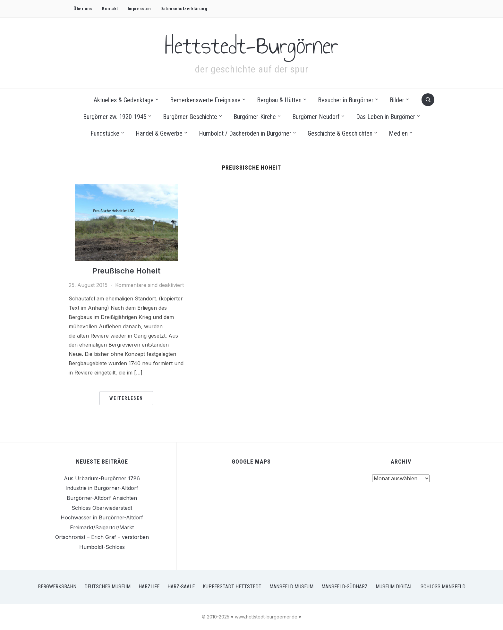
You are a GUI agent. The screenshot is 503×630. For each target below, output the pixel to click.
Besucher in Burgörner (345, 100)
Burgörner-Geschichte (190, 117)
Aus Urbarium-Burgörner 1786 (102, 478)
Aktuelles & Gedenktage (124, 100)
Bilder (397, 100)
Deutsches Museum (107, 587)
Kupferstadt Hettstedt (232, 587)
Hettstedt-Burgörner (251, 45)
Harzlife (149, 587)
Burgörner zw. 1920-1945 (115, 117)
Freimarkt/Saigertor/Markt (102, 527)
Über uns (82, 8)
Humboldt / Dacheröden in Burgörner (245, 133)
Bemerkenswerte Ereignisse (205, 100)
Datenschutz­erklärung (183, 8)
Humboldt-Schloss (102, 547)
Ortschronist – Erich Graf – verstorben (102, 537)
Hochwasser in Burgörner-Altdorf (102, 517)
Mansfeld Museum (291, 587)
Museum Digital (394, 587)
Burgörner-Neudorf (316, 117)
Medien (398, 133)
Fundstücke (104, 133)
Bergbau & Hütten (279, 100)
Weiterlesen (126, 398)
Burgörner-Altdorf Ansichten (102, 498)
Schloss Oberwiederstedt (102, 508)
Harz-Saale (181, 587)
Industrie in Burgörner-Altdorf (101, 488)
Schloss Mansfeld (443, 587)
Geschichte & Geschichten (340, 133)
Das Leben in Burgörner (385, 117)
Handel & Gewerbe (159, 133)
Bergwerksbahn (57, 587)
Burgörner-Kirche (255, 117)
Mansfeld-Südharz (344, 587)
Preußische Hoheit (126, 270)
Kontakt (110, 8)
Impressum (139, 8)
